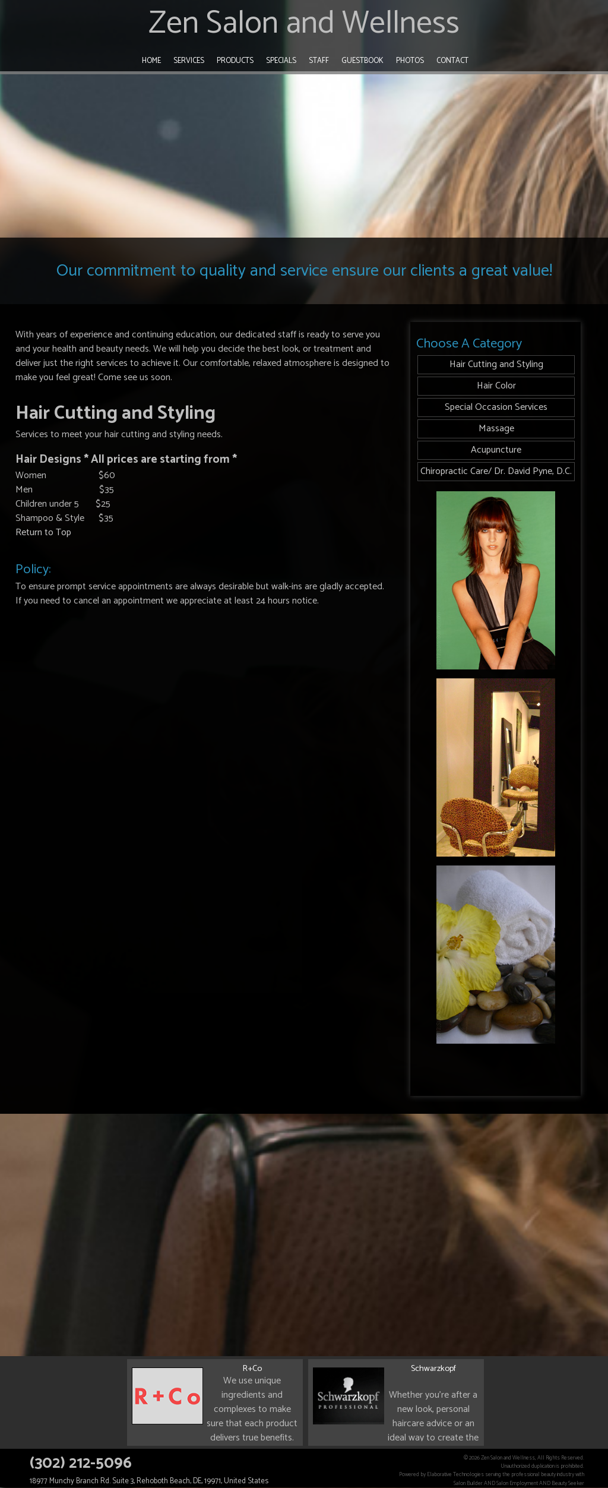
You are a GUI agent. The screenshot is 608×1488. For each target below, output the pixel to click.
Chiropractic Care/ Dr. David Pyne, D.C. (496, 471)
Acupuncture (496, 450)
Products (235, 61)
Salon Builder (468, 1483)
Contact (452, 61)
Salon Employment (517, 1483)
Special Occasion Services (496, 407)
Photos (410, 61)
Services (188, 61)
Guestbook (362, 61)
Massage (496, 429)
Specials (281, 61)
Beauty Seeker (568, 1483)
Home (151, 61)
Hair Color (496, 386)
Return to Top (43, 533)
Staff (319, 61)
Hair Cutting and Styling (496, 364)
